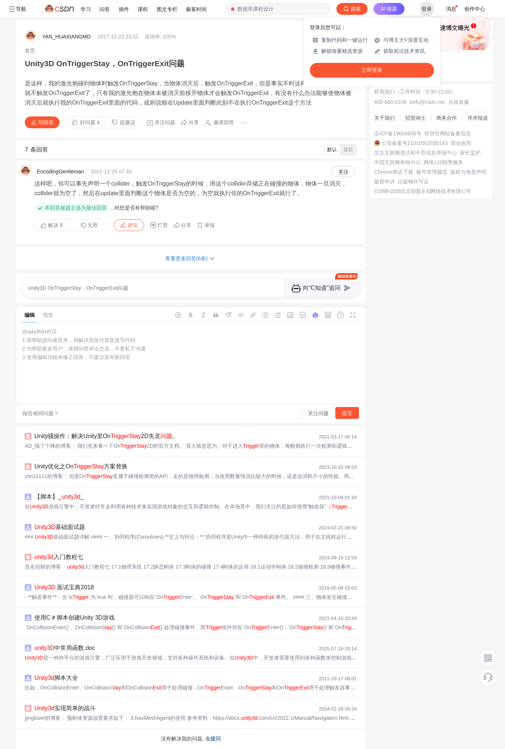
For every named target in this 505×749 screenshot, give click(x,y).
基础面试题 (59, 527)
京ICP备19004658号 (397, 133)
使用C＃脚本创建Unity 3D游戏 (74, 617)
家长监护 (470, 153)
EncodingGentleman (60, 171)
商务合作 (446, 118)
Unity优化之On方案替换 (81, 466)
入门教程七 (58, 557)
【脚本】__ (59, 497)
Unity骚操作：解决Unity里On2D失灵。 (106, 436)
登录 (426, 9)
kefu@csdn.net (427, 102)
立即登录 (372, 70)
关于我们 (384, 118)
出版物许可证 (413, 181)
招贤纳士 (415, 118)
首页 (30, 51)
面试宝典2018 (64, 587)
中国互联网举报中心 (397, 162)
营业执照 (461, 143)
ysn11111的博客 (44, 476)
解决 (52, 225)
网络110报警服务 (443, 162)
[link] (30, 51)
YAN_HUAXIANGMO (66, 37)
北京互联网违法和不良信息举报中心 (415, 153)
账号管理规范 (431, 172)
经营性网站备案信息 (447, 133)
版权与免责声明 (468, 172)
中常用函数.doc (64, 648)
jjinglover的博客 (43, 718)
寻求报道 (477, 118)
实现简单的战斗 (65, 708)
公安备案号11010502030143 (415, 143)
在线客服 (458, 102)
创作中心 (474, 9)
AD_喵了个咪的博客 (48, 446)
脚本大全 (56, 678)
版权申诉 (384, 181)
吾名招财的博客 (43, 567)
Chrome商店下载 (393, 172)
